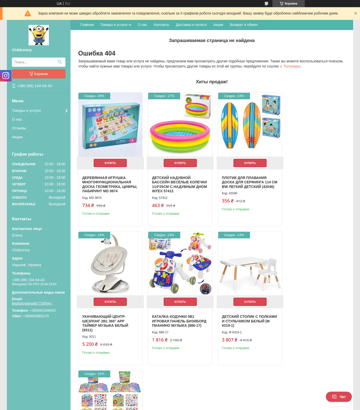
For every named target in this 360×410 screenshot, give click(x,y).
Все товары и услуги (325, 379)
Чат (339, 396)
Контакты (161, 25)
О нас (17, 119)
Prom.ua (201, 396)
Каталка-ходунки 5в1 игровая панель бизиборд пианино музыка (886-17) (109, 322)
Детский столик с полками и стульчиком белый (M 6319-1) (174, 322)
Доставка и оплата (191, 25)
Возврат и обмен (244, 25)
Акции (17, 137)
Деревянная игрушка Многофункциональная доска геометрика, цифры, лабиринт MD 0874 (108, 183)
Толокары (292, 66)
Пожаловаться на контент (165, 405)
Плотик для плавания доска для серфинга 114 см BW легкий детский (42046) (242, 183)
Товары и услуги (26, 110)
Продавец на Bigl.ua (180, 400)
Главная (87, 25)
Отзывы (19, 128)
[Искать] (59, 62)
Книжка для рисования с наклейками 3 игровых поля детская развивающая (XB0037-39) (244, 324)
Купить (109, 161)
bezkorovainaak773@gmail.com (33, 303)
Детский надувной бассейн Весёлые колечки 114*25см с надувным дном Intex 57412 (173, 185)
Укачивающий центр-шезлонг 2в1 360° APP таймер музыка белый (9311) (310, 183)
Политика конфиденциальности (208, 405)
